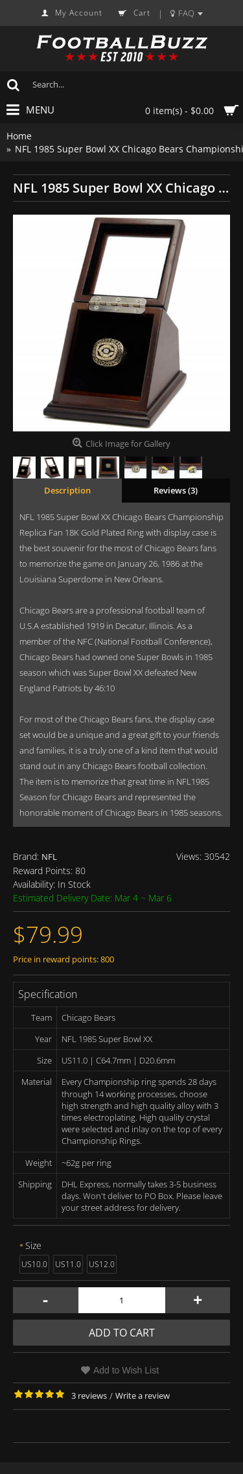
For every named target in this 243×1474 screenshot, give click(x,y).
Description (67, 490)
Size (33, 1245)
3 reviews (89, 1395)
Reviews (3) (176, 490)
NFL (49, 856)
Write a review (142, 1395)
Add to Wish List (126, 1370)
